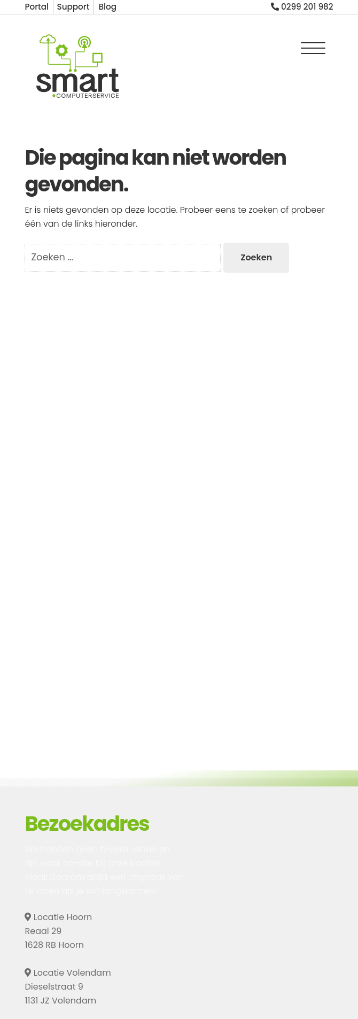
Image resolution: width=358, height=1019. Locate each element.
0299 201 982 (302, 6)
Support (73, 6)
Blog (107, 6)
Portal (37, 6)
